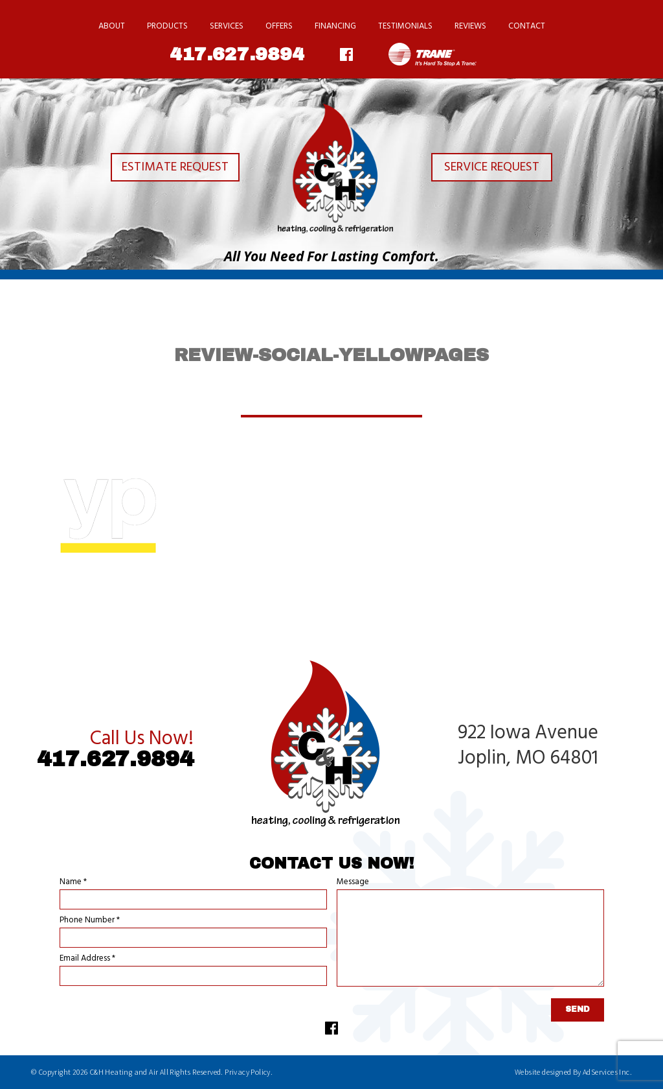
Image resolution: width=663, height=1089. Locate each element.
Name (73, 882)
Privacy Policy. (249, 1072)
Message (353, 882)
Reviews (470, 26)
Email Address (87, 958)
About (111, 26)
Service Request (498, 169)
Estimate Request (164, 169)
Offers (279, 26)
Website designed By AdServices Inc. (573, 1072)
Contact (526, 26)
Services (226, 26)
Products (167, 26)
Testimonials (405, 26)
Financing (335, 26)
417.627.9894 (237, 54)
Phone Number (90, 920)
